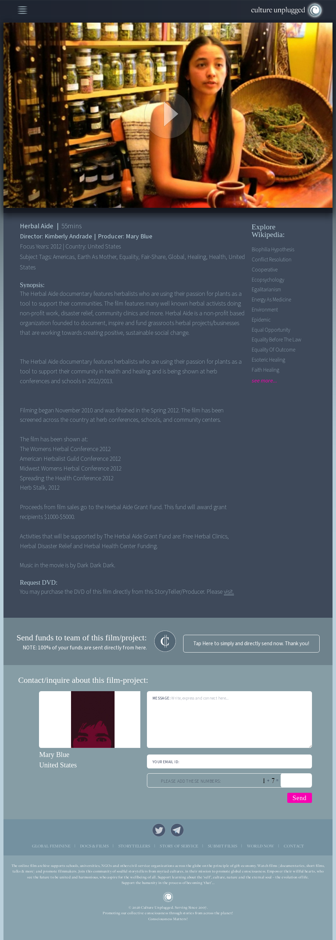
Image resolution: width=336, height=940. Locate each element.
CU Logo (168, 897)
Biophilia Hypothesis (273, 249)
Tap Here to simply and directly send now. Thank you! (251, 643)
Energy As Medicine (271, 299)
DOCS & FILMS (94, 846)
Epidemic (261, 320)
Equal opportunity (271, 330)
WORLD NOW (260, 846)
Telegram (177, 830)
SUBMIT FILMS (222, 846)
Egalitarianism (266, 289)
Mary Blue (54, 754)
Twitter (158, 830)
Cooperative (265, 270)
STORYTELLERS (134, 846)
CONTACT (294, 846)
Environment (265, 310)
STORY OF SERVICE (179, 846)
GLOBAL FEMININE (51, 846)
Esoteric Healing (268, 360)
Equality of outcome (273, 350)
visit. (229, 591)
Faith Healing (265, 370)
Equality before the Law (276, 339)
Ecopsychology (268, 280)
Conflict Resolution (271, 259)
